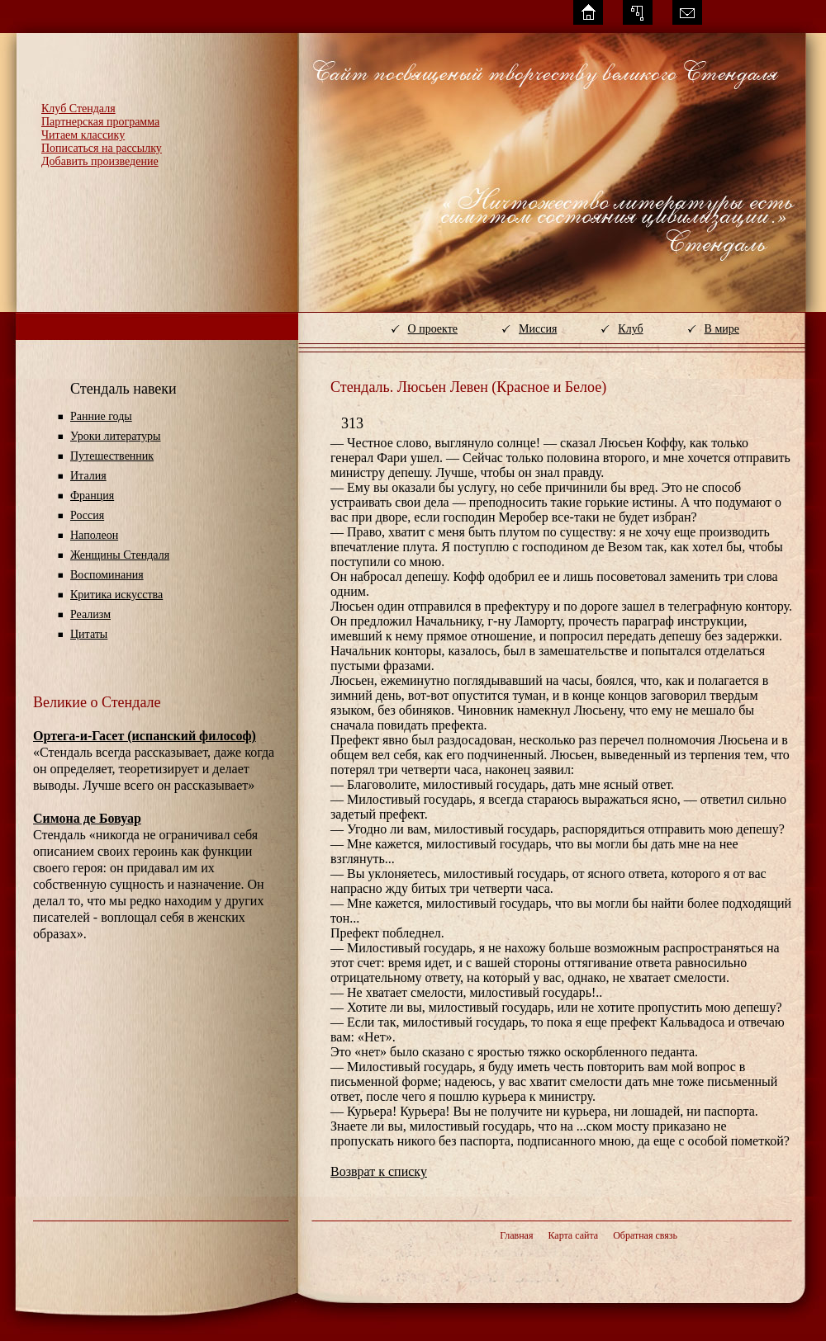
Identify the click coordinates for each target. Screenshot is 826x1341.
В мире (722, 329)
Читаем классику (83, 135)
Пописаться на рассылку (101, 148)
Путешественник (112, 456)
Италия (88, 476)
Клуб (630, 329)
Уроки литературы (115, 436)
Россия (87, 515)
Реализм (90, 614)
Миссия (538, 329)
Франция (92, 495)
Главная (516, 1235)
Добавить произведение (100, 161)
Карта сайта (573, 1235)
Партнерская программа (100, 122)
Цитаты (88, 634)
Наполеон (94, 535)
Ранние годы (101, 416)
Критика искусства (116, 594)
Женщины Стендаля (119, 555)
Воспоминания (107, 575)
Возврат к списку (378, 1171)
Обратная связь (645, 1235)
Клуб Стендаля (78, 108)
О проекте (433, 329)
